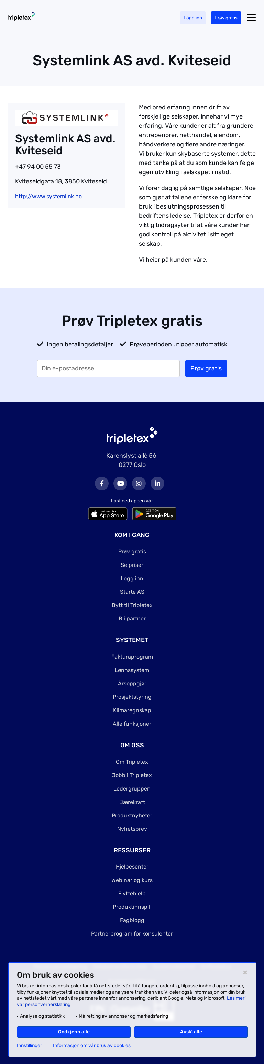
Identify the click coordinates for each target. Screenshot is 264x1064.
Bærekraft (132, 802)
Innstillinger (29, 1046)
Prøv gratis (226, 18)
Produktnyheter (132, 815)
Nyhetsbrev (132, 829)
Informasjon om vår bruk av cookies (92, 1046)
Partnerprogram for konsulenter (132, 933)
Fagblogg (132, 920)
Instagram (139, 483)
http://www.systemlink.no (48, 196)
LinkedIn (157, 483)
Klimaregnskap (132, 710)
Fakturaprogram (132, 656)
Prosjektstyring (132, 697)
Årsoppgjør (132, 683)
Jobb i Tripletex (132, 775)
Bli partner (132, 618)
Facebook (102, 483)
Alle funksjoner (132, 723)
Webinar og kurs (132, 880)
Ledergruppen (132, 788)
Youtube (120, 483)
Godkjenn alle (74, 1032)
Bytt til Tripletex (132, 605)
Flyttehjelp (132, 893)
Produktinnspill (132, 907)
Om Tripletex (132, 762)
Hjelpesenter (132, 866)
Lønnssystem (132, 670)
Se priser (132, 565)
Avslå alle (191, 1032)
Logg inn (192, 18)
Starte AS (132, 592)
